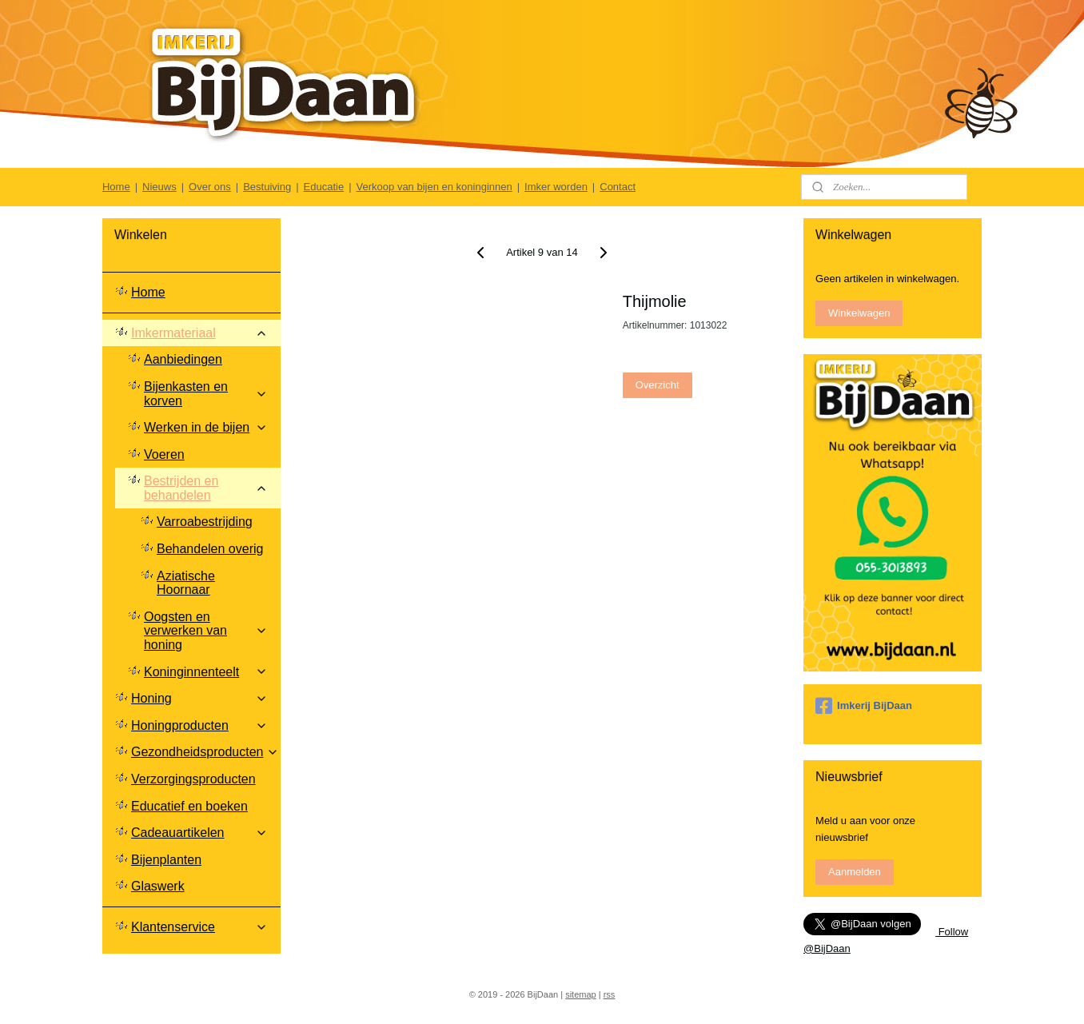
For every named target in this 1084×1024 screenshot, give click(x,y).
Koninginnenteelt (206, 672)
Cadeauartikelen (199, 832)
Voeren (164, 454)
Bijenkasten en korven (206, 394)
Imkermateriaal (199, 333)
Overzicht (657, 385)
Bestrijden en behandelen (206, 488)
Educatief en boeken (189, 806)
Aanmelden (854, 872)
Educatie (324, 187)
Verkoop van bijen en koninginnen (434, 187)
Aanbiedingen (183, 359)
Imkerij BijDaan (863, 705)
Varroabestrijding (205, 521)
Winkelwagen (859, 313)
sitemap (580, 994)
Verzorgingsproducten (193, 779)
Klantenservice (199, 927)
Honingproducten (199, 725)
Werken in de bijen (206, 427)
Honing (199, 698)
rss (610, 994)
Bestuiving (267, 187)
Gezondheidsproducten (205, 752)
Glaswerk (158, 886)
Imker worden (556, 187)
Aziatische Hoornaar (186, 583)
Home (116, 187)
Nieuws (159, 187)
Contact (618, 187)
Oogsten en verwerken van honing (206, 630)
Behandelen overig (210, 549)
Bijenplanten (166, 860)
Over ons (210, 187)
